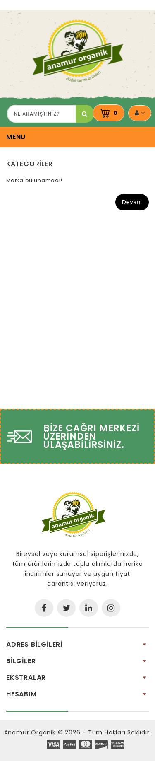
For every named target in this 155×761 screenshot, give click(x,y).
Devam (132, 202)
